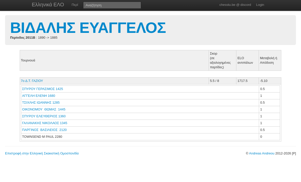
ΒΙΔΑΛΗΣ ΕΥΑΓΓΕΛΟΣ (88, 27)
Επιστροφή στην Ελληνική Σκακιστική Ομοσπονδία (42, 153)
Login (260, 5)
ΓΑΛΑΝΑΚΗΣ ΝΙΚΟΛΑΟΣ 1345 (44, 123)
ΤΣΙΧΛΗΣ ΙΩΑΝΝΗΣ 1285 (41, 102)
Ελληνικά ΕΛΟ (48, 4)
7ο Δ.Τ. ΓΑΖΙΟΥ (32, 81)
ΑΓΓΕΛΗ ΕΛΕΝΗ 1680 (38, 96)
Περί (75, 5)
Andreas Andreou (261, 153)
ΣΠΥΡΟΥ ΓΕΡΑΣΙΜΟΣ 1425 (42, 89)
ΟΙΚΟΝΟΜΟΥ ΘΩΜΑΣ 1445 (43, 109)
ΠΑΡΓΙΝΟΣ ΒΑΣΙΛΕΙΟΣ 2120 (44, 130)
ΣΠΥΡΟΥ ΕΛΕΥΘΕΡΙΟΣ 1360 (44, 116)
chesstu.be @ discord (235, 5)
